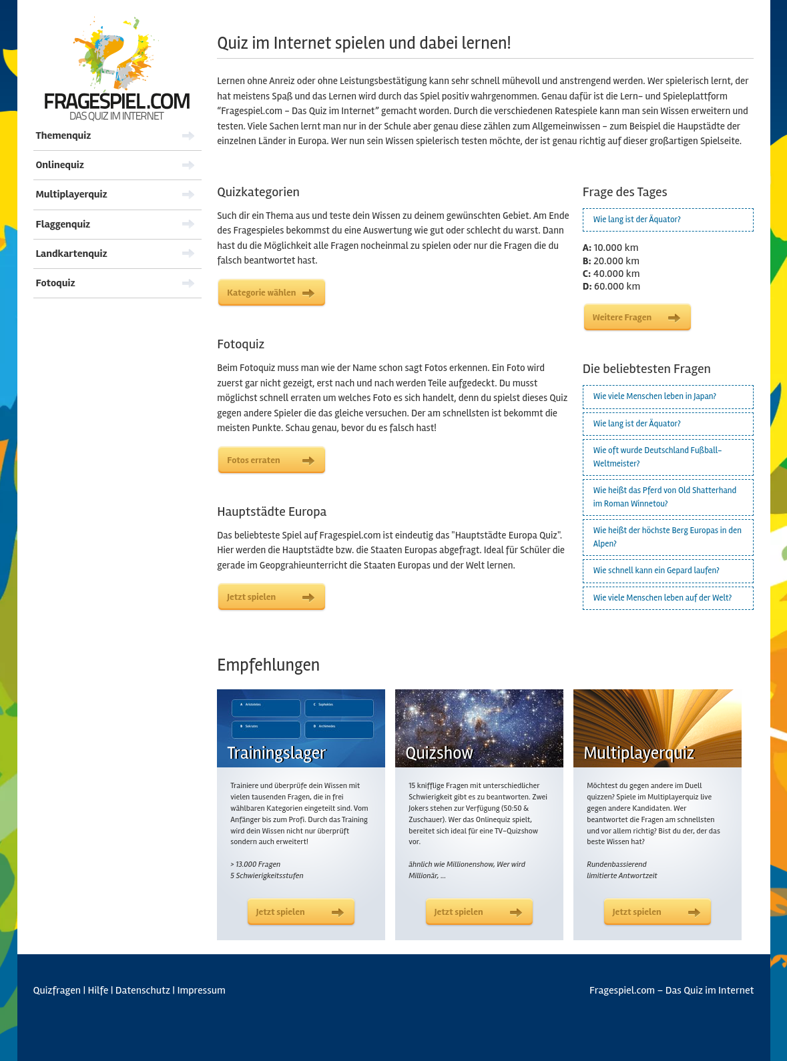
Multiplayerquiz (71, 194)
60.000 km (611, 286)
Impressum (201, 990)
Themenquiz (63, 135)
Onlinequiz (60, 164)
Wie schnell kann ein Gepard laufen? (656, 570)
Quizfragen (57, 990)
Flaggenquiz (63, 224)
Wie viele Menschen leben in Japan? (654, 396)
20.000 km (611, 261)
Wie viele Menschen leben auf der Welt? (662, 598)
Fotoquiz (55, 283)
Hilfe (98, 990)
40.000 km (611, 273)
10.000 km (611, 247)
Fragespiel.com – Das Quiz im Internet (671, 990)
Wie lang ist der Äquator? (637, 219)
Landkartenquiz (71, 253)
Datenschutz (142, 990)
